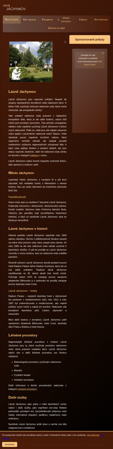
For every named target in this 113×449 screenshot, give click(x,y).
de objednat (29, 19)
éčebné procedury (64, 19)
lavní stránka (11, 19)
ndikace (83, 19)
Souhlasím (9, 444)
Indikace (34, 155)
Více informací (93, 435)
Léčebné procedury (27, 389)
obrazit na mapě (56, 28)
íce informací (101, 19)
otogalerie (47, 19)
